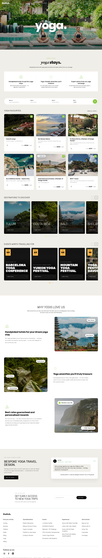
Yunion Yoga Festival (48, 535)
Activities (44, 3)
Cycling (5, 523)
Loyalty (59, 3)
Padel (4, 532)
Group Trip (85, 529)
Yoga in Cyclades (28, 529)
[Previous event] (92, 244)
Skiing (4, 535)
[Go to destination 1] (46, 236)
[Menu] (98, 3)
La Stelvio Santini (47, 523)
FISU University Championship (50, 532)
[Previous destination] (92, 197)
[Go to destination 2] (47, 236)
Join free (81, 497)
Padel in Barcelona (28, 523)
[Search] (80, 3)
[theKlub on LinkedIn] (13, 553)
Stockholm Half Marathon (49, 538)
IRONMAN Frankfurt (48, 526)
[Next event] (96, 244)
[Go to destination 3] (48, 236)
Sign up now (85, 523)
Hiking (5, 541)
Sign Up (88, 3)
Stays (37, 3)
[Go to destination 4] (49, 236)
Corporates (85, 532)
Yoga (4, 538)
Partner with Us (86, 526)
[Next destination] (96, 197)
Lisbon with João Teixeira (69, 526)
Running (5, 526)
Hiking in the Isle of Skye (29, 526)
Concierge (52, 3)
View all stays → (92, 111)
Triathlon (5, 529)
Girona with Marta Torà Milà (69, 523)
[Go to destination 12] (56, 236)
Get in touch (11, 477)
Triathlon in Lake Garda (29, 532)
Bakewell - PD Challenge (49, 529)
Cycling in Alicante (28, 535)
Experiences (31, 3)
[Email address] (65, 497)
